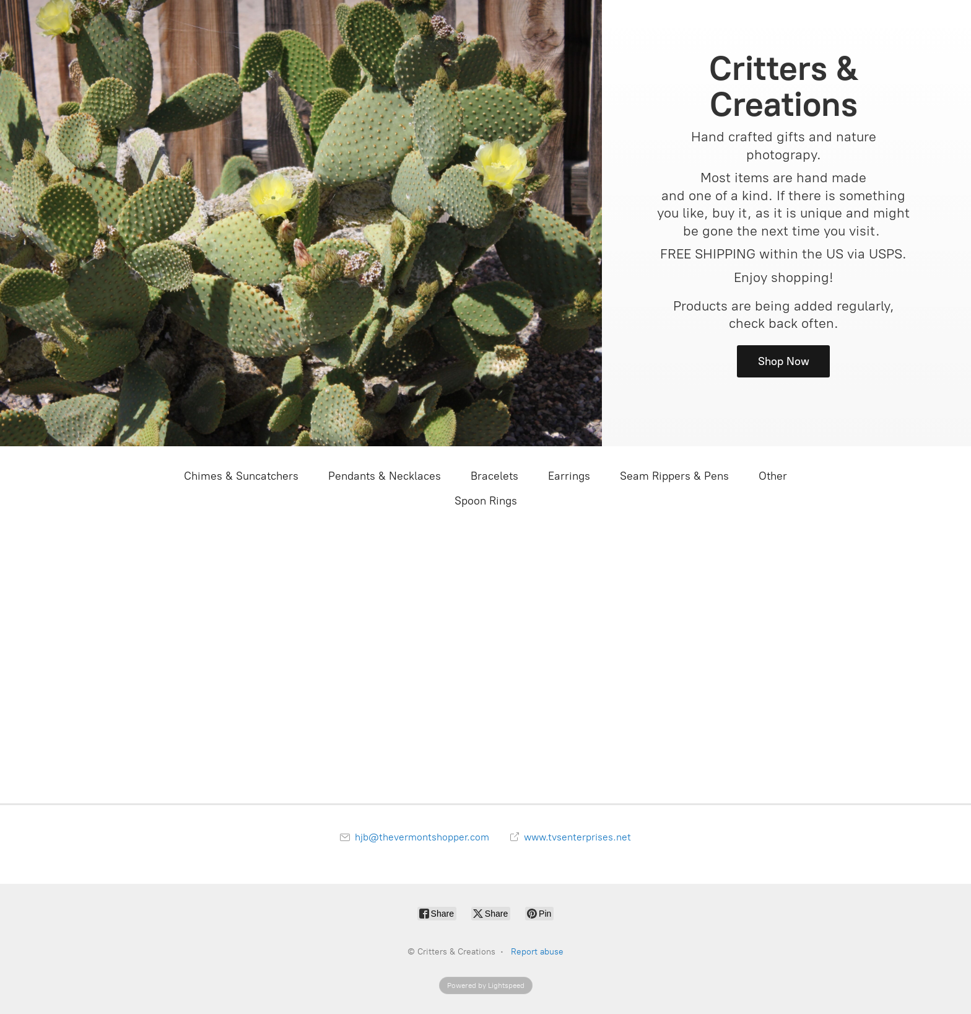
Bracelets (494, 476)
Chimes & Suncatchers (241, 476)
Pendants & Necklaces (384, 476)
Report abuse (537, 951)
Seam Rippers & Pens (674, 476)
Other (773, 476)
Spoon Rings (486, 501)
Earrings (569, 476)
